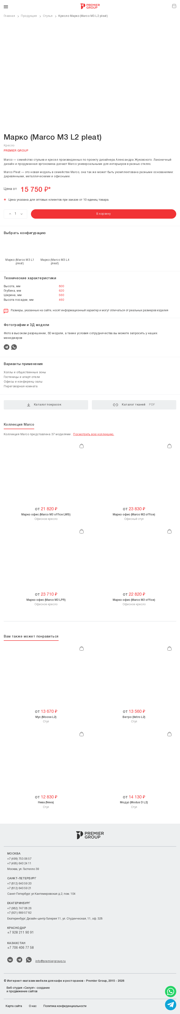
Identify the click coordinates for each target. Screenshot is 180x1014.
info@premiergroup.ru (50, 961)
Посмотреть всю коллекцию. (93, 434)
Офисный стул (134, 516)
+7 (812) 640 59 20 (19, 883)
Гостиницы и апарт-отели (22, 377)
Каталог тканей (134, 404)
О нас (33, 1006)
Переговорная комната (21, 386)
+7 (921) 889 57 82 (19, 913)
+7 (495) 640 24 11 (19, 863)
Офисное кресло (46, 516)
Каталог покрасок (44, 404)
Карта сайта (14, 1006)
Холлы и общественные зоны (25, 372)
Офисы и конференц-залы (23, 381)
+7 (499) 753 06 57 (19, 859)
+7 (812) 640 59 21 (19, 888)
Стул (45, 719)
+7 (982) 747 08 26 (19, 908)
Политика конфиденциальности (64, 1006)
